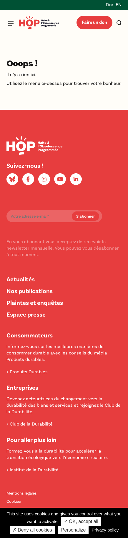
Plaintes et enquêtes (34, 302)
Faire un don (94, 22)
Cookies (13, 501)
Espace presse (26, 314)
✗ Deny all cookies (32, 529)
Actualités (20, 279)
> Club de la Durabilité (29, 423)
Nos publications (29, 290)
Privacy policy (105, 529)
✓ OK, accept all (81, 521)
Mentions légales (21, 492)
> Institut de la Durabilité (32, 469)
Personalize (73, 529)
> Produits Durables (27, 371)
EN (119, 4)
